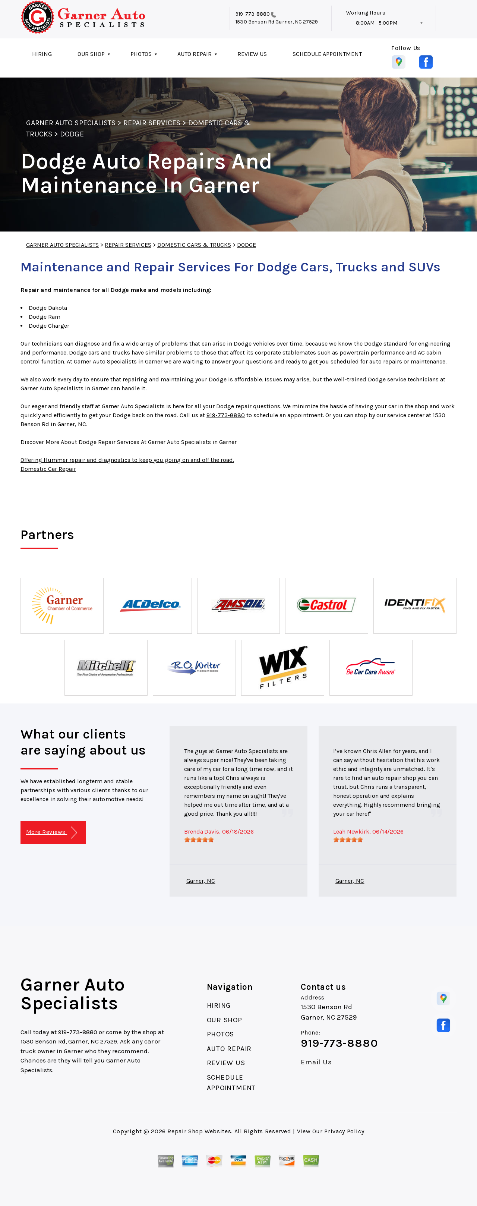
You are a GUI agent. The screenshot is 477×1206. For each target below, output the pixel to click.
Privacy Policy (344, 1131)
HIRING (42, 53)
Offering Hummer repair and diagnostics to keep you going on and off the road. (127, 459)
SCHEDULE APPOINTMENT (327, 53)
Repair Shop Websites (199, 1131)
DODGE (71, 134)
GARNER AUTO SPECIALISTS (71, 123)
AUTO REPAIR (194, 53)
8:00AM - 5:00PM (376, 23)
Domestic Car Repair (48, 468)
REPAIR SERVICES (151, 123)
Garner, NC (200, 880)
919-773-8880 (253, 14)
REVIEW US (252, 53)
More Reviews (51, 832)
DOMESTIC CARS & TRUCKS (194, 244)
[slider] (199, 840)
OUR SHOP (91, 53)
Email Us (316, 1062)
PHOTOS (141, 53)
